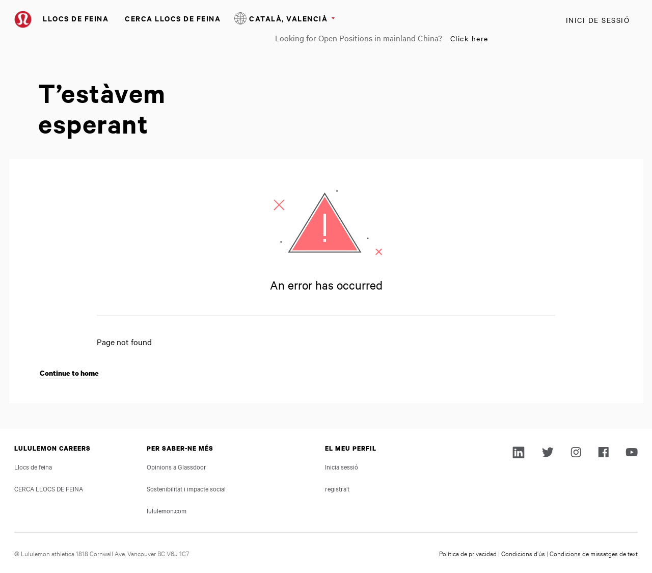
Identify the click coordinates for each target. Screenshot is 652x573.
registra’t (337, 488)
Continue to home (69, 373)
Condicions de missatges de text (594, 553)
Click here (469, 38)
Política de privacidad (468, 553)
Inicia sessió (341, 466)
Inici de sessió (598, 20)
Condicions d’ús (523, 553)
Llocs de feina (75, 18)
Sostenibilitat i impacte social (186, 488)
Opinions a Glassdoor (176, 466)
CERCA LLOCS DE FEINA (173, 18)
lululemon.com (166, 510)
